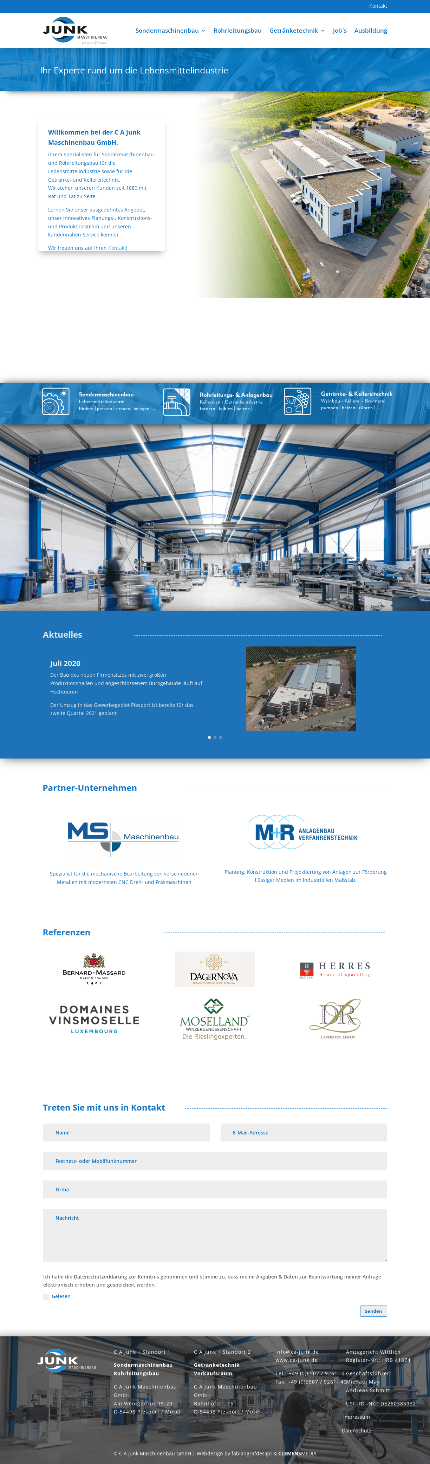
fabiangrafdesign (252, 1457)
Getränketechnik (293, 30)
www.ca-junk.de (296, 1364)
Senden (373, 1311)
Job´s (340, 30)
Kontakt (378, 6)
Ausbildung (370, 30)
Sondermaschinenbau (167, 30)
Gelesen (57, 1296)
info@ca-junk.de (297, 1356)
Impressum (356, 1421)
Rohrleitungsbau (238, 30)
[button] (209, 737)
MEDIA (297, 1457)
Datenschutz (356, 1434)
